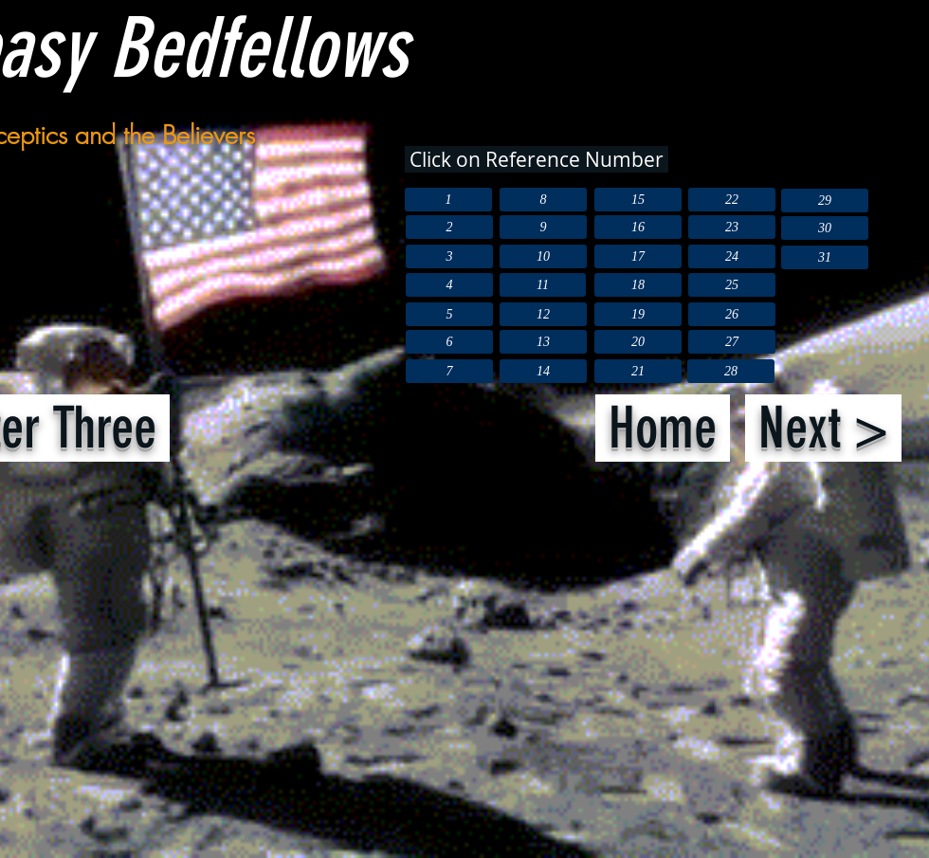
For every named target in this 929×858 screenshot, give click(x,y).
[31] (824, 257)
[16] (638, 227)
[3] (449, 256)
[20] (638, 342)
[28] (730, 371)
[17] (638, 256)
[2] (449, 227)
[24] (731, 256)
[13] (543, 342)
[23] (731, 227)
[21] (638, 371)
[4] (449, 285)
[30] (824, 228)
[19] (638, 314)
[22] (731, 199)
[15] (638, 199)
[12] (543, 314)
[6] (449, 342)
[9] (543, 227)
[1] (448, 199)
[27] (731, 342)
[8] (543, 199)
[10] (543, 256)
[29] (824, 200)
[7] (449, 371)
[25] (731, 285)
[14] (543, 371)
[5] (449, 314)
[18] (638, 285)
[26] (731, 314)
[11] (543, 285)
